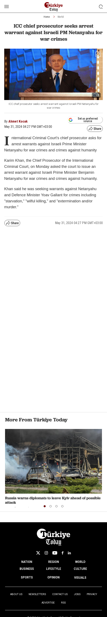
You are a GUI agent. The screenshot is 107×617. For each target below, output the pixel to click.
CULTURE (80, 569)
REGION (53, 562)
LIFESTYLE (53, 569)
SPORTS (27, 577)
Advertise (48, 603)
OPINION (53, 577)
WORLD (80, 562)
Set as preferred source (83, 120)
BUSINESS (27, 569)
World (61, 17)
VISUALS (80, 577)
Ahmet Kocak (18, 121)
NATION (26, 562)
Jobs (77, 594)
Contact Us (60, 594)
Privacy (92, 594)
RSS (63, 603)
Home (47, 17)
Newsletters (37, 594)
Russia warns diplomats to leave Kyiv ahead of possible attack (53, 500)
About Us (16, 594)
